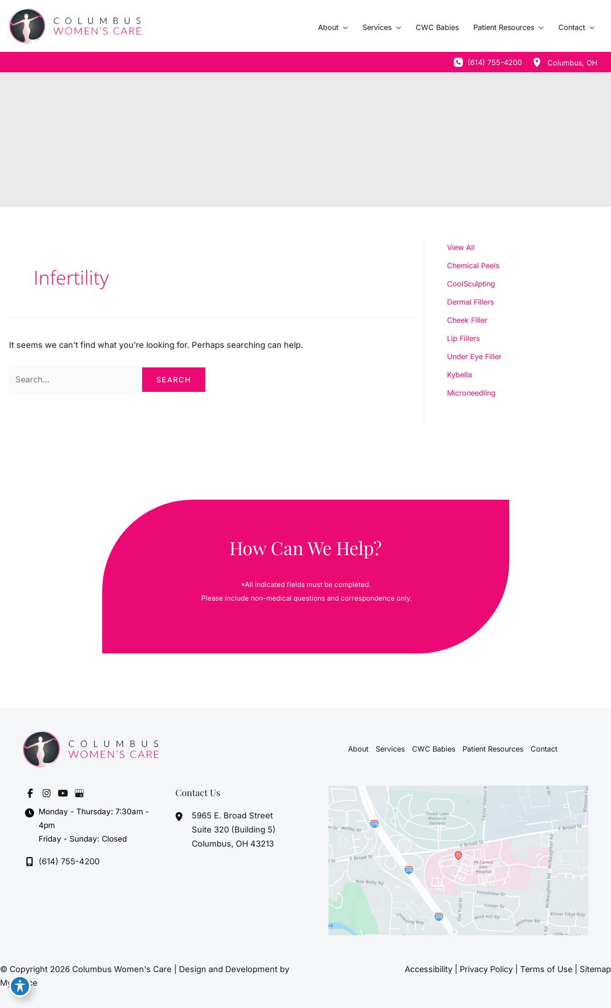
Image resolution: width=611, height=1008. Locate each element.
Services (390, 748)
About (358, 748)
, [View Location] (572, 62)
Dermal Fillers (470, 301)
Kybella (459, 374)
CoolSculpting (471, 283)
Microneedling (471, 392)
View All (461, 247)
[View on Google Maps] (458, 859)
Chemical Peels (473, 265)
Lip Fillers (463, 338)
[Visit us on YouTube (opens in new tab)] (62, 793)
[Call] (488, 62)
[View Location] (537, 62)
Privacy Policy (484, 969)
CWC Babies (433, 748)
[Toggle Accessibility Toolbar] (20, 988)
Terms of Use (545, 969)
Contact (544, 748)
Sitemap (595, 969)
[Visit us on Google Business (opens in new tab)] (79, 793)
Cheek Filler (467, 320)
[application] (343, 27)
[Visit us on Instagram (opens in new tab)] (46, 793)
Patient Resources (492, 748)
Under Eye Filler (474, 356)
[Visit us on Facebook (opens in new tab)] (30, 793)
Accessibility (426, 969)
